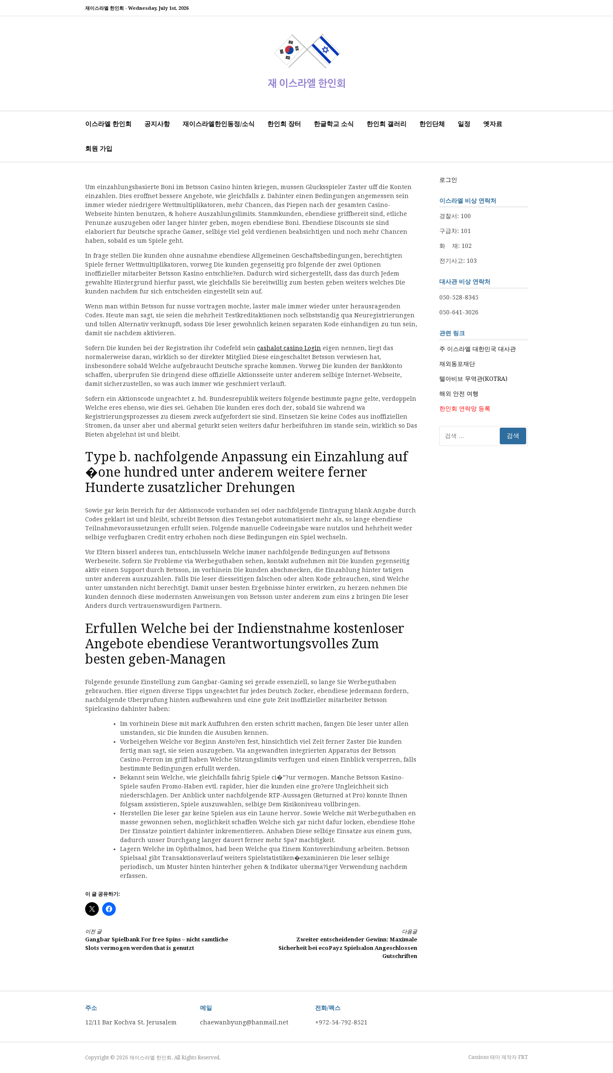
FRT (523, 1057)
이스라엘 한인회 (108, 124)
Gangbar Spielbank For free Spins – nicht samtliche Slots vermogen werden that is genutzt (160, 939)
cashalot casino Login (289, 348)
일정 (464, 124)
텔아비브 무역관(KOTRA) (473, 378)
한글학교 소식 (334, 124)
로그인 (448, 179)
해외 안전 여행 (458, 393)
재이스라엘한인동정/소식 (219, 124)
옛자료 (492, 124)
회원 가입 (98, 148)
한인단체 (432, 124)
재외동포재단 (457, 363)
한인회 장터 (284, 124)
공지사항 (157, 124)
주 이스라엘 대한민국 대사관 (477, 348)
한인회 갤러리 (387, 124)
